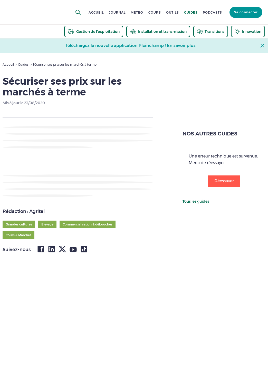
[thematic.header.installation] (158, 31)
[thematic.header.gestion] (93, 31)
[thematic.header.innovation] (248, 31)
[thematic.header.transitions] (210, 31)
